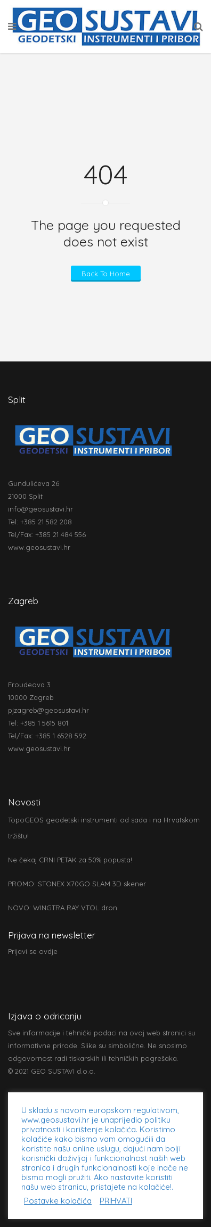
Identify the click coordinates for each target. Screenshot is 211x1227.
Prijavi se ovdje (33, 951)
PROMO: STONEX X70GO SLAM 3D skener (77, 883)
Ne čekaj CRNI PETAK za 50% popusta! (70, 859)
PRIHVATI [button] (116, 1201)
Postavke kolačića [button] (58, 1201)
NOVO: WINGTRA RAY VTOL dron (62, 907)
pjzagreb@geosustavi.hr (48, 710)
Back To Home (106, 273)
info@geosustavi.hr (40, 509)
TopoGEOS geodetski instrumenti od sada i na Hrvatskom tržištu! (104, 828)
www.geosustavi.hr (39, 547)
